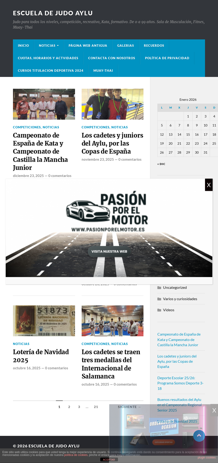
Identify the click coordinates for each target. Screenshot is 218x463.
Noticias (47, 45)
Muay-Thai (103, 70)
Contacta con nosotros (111, 58)
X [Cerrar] (209, 184)
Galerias (125, 45)
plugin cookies (207, 457)
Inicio (23, 45)
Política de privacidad (167, 58)
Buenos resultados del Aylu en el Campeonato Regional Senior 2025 (179, 404)
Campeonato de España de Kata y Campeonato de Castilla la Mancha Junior (40, 152)
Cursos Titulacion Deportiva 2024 (51, 70)
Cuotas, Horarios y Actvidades (48, 58)
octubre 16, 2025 (27, 368)
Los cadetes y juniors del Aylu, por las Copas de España (112, 144)
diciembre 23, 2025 (28, 175)
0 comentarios (59, 175)
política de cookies (76, 455)
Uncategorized (175, 287)
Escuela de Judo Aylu (53, 13)
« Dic (161, 164)
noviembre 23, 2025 (98, 159)
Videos (168, 309)
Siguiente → (129, 407)
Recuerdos (154, 45)
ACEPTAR (109, 459)
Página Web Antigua (88, 45)
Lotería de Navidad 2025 (41, 356)
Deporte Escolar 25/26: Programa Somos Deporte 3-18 (180, 383)
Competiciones (27, 127)
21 (96, 407)
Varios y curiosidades (180, 298)
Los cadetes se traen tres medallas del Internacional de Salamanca (111, 364)
